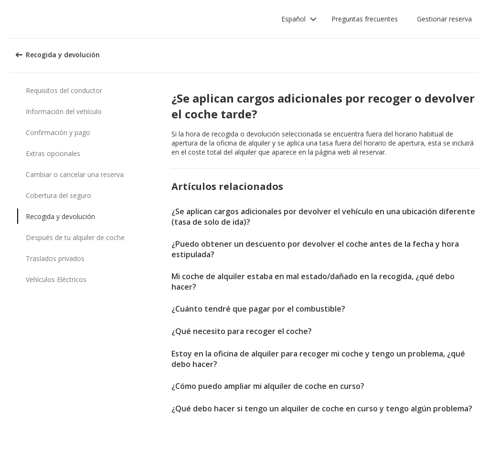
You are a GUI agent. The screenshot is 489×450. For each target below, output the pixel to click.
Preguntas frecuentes (364, 18)
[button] (299, 19)
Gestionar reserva (444, 18)
